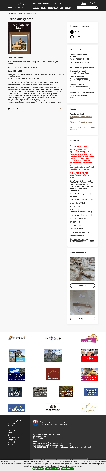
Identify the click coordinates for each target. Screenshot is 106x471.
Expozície (11, 430)
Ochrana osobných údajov (64, 459)
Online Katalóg (13, 437)
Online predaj (53, 8)
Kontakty (68, 8)
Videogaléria (12, 442)
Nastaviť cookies (67, 469)
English (92, 3)
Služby (43, 8)
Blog (61, 8)
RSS (77, 3)
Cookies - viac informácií (80, 459)
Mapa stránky (83, 3)
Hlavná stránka (12, 13)
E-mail (72, 97)
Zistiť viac (82, 286)
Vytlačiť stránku (14, 109)
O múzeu (36, 8)
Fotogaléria (12, 440)
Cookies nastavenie (50, 459)
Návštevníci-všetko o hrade (81, 117)
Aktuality (11, 426)
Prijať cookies (38, 469)
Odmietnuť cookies (52, 469)
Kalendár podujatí (14, 428)
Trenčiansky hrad (14, 421)
